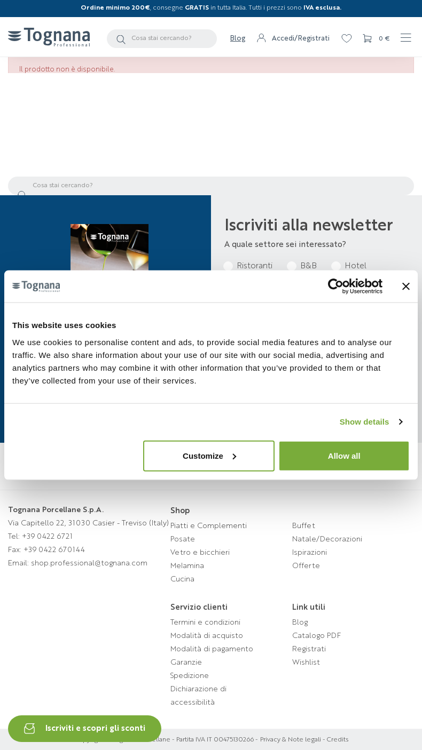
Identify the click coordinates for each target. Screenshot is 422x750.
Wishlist (306, 662)
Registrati (309, 649)
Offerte (306, 566)
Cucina (182, 579)
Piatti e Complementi (208, 526)
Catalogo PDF (316, 636)
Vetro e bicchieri (200, 552)
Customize (209, 455)
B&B (308, 266)
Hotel (355, 266)
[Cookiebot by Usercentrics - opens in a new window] (335, 286)
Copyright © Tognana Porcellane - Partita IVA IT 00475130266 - (166, 740)
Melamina (187, 566)
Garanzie (186, 662)
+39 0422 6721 (47, 536)
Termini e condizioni (205, 622)
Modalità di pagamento (211, 649)
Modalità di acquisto (206, 636)
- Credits (334, 740)
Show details (364, 421)
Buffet (303, 526)
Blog (237, 38)
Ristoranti (254, 266)
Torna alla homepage (211, 154)
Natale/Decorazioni (327, 539)
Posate (182, 539)
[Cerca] (162, 38)
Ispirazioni (309, 552)
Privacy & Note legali (290, 740)
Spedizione (189, 676)
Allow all (344, 455)
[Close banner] (406, 286)
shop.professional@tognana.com (89, 563)
